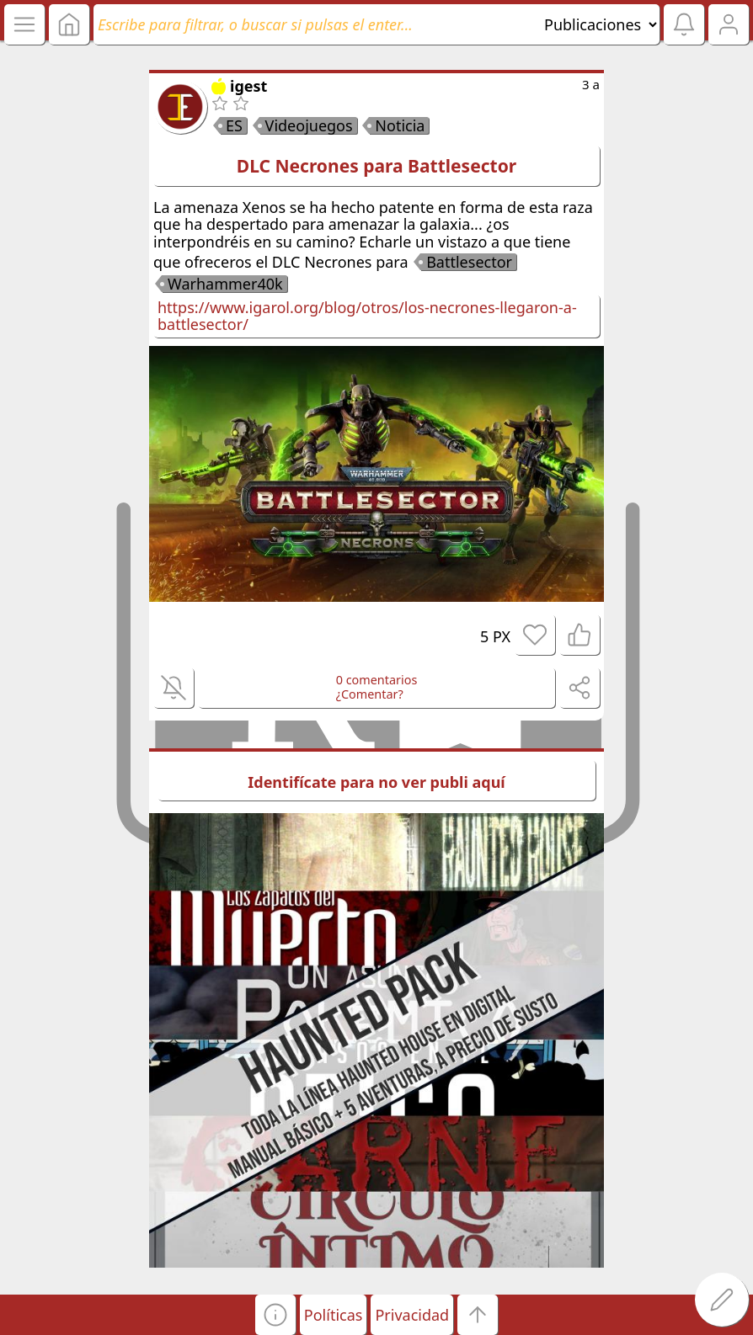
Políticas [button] (333, 1315)
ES (234, 125)
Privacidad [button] (412, 1315)
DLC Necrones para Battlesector (376, 166)
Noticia (400, 125)
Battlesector (469, 261)
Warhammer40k (225, 283)
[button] (275, 1315)
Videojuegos (309, 125)
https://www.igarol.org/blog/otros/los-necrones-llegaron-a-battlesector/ (367, 316)
